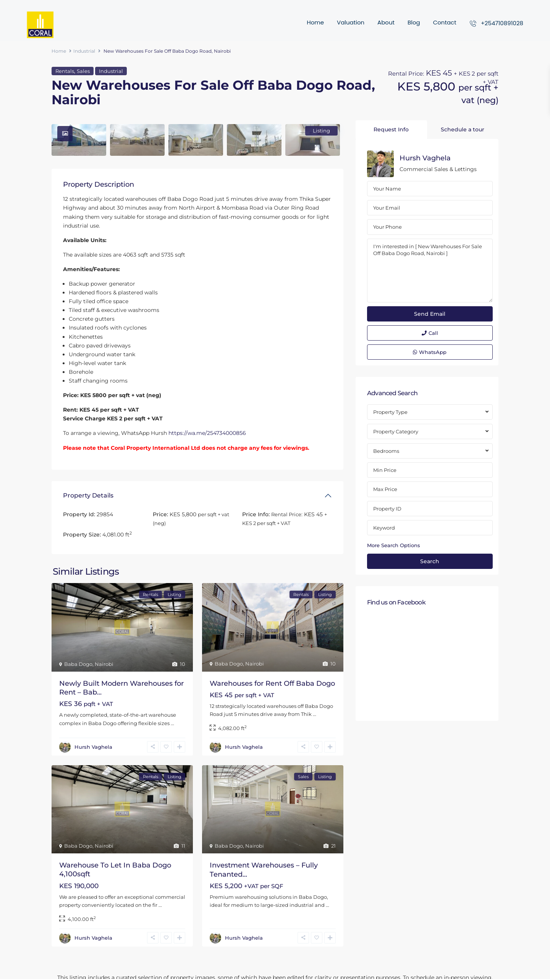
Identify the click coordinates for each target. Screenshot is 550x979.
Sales (83, 71)
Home (315, 22)
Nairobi (104, 664)
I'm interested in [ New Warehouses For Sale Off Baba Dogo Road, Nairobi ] (430, 271)
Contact (444, 22)
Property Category (395, 431)
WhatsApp (429, 352)
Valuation (350, 22)
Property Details (88, 495)
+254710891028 (502, 23)
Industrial (84, 51)
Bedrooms (386, 451)
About (386, 22)
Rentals (64, 71)
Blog (414, 22)
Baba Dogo (78, 664)
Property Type (390, 412)
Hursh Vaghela (93, 747)
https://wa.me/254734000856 (207, 433)
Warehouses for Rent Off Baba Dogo (272, 683)
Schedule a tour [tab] (462, 129)
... (172, 723)
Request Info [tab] (391, 129)
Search (429, 561)
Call (430, 333)
